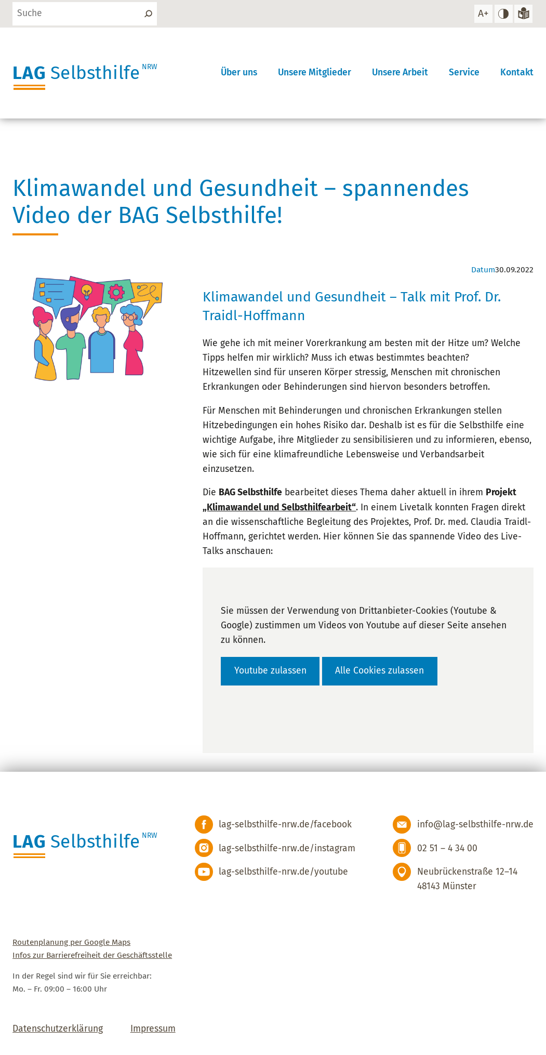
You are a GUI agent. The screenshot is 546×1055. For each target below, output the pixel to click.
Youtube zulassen (270, 670)
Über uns (239, 72)
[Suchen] (148, 14)
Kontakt (517, 72)
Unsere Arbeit (400, 72)
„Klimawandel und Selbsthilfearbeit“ (279, 507)
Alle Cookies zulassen (379, 670)
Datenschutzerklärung (57, 1028)
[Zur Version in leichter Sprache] (523, 14)
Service (464, 72)
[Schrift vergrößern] (483, 14)
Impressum (153, 1028)
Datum (483, 269)
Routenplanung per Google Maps (71, 942)
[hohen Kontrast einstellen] (504, 14)
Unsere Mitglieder (314, 72)
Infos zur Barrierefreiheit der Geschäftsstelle (92, 955)
